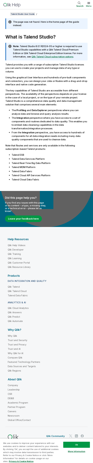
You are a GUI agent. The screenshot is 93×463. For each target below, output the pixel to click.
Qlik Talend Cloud (17, 291)
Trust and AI (14, 349)
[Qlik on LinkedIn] (76, 435)
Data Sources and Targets (22, 366)
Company (13, 385)
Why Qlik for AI (15, 353)
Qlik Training (14, 254)
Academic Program (18, 402)
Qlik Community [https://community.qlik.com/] (55, 436)
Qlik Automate (15, 321)
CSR (10, 394)
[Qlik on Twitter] (70, 435)
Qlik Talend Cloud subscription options (52, 56)
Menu (88, 6)
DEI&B (11, 398)
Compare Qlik (15, 357)
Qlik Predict (14, 316)
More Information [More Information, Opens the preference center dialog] (76, 451)
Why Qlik (12, 336)
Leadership (14, 389)
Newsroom (14, 415)
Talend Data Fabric (18, 295)
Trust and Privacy (17, 344)
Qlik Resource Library (19, 267)
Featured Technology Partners (24, 362)
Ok (76, 444)
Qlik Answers (15, 312)
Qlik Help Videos (17, 245)
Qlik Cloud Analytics (18, 308)
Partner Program (16, 407)
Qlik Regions (14, 370)
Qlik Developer (16, 249)
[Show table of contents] (6, 14)
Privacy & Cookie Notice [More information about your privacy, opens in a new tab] (21, 461)
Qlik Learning (15, 258)
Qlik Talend (14, 286)
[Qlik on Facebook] (82, 435)
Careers (12, 411)
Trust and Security (17, 340)
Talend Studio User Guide (23, 14)
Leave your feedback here (23, 218)
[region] (46, 450)
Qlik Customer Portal (19, 262)
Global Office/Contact (19, 420)
